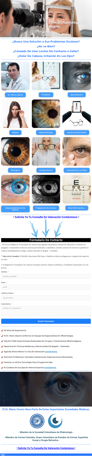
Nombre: (4, 272)
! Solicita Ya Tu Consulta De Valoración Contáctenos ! (46, 448)
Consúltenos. (50, 367)
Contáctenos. (51, 351)
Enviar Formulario (46, 321)
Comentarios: (6, 304)
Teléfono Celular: (7, 293)
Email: (3, 282)
